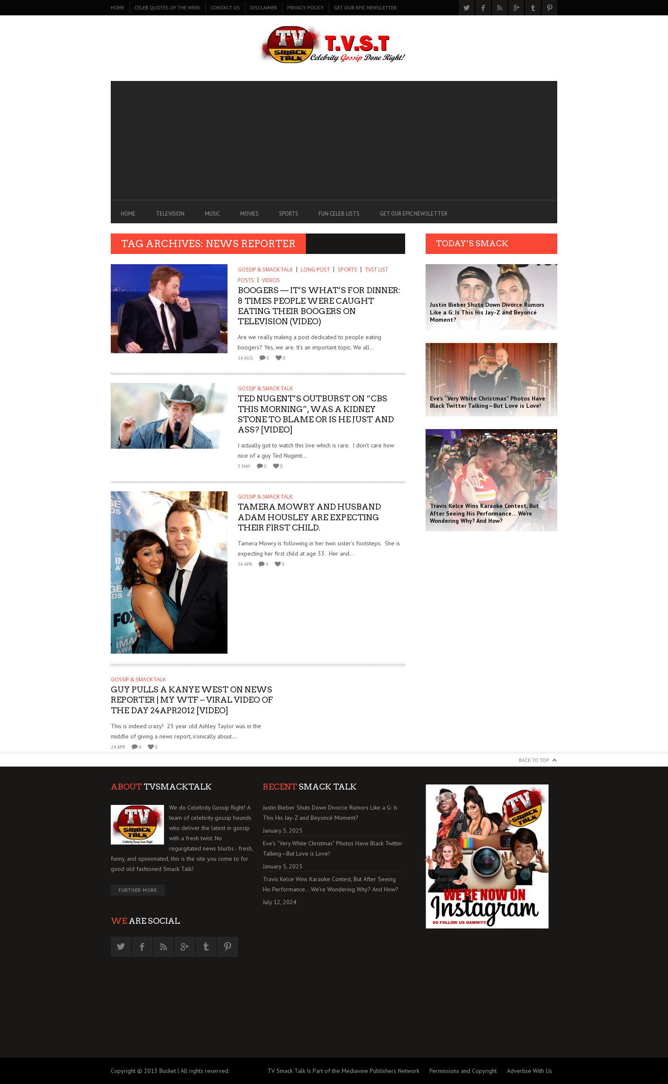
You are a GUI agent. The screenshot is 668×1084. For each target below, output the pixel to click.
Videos (271, 280)
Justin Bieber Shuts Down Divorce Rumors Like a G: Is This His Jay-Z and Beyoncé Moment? (330, 813)
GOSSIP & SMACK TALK (265, 269)
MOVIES (249, 213)
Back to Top (534, 760)
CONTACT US (225, 7)
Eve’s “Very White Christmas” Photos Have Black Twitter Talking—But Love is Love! (333, 848)
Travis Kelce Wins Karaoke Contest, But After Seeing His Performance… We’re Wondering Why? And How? (330, 884)
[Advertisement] (334, 140)
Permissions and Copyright (463, 1071)
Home (117, 7)
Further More (137, 890)
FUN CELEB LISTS (339, 213)
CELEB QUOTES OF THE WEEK (167, 7)
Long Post (315, 269)
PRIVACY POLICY (305, 7)
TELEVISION (170, 213)
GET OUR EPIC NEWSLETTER (365, 7)
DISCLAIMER (263, 7)
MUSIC (212, 213)
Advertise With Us (529, 1071)
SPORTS (288, 213)
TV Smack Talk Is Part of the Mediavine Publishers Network (343, 1071)
